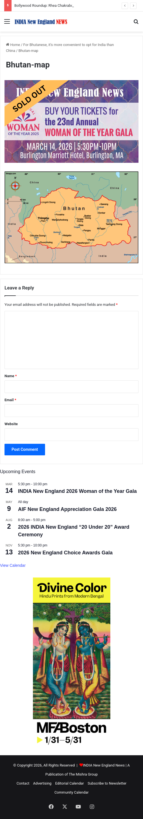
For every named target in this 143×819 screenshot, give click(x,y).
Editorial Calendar (69, 783)
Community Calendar (71, 792)
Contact (23, 783)
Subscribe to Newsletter (107, 783)
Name (11, 376)
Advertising (42, 783)
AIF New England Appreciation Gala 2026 (67, 509)
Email (10, 400)
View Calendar (13, 565)
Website (11, 424)
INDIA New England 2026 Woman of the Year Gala (77, 491)
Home (13, 45)
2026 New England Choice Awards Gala (65, 552)
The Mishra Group (83, 774)
